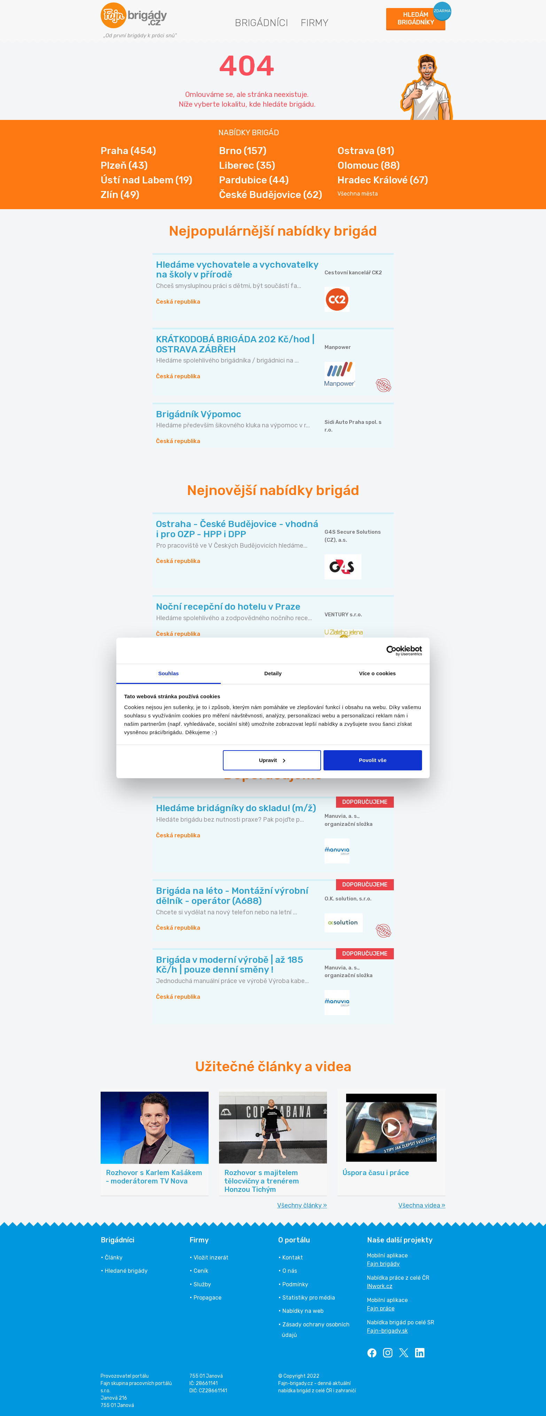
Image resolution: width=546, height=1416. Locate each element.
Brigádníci (261, 23)
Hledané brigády (126, 1270)
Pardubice (254, 180)
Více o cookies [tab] (377, 673)
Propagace (207, 1297)
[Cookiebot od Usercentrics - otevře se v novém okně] (391, 651)
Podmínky (295, 1284)
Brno (242, 151)
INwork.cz (379, 1286)
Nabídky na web (302, 1311)
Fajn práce (381, 1308)
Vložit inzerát (211, 1257)
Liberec (247, 165)
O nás (289, 1270)
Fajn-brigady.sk (387, 1330)
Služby (202, 1284)
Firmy (315, 23)
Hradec (382, 180)
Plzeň (124, 165)
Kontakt (292, 1257)
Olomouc (368, 165)
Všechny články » (302, 1205)
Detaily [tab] (273, 673)
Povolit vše (373, 760)
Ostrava (365, 151)
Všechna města (357, 194)
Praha (128, 151)
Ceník (201, 1270)
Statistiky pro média (308, 1297)
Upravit (272, 760)
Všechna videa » (421, 1205)
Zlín (120, 194)
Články (114, 1257)
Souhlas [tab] (168, 673)
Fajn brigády (383, 1264)
